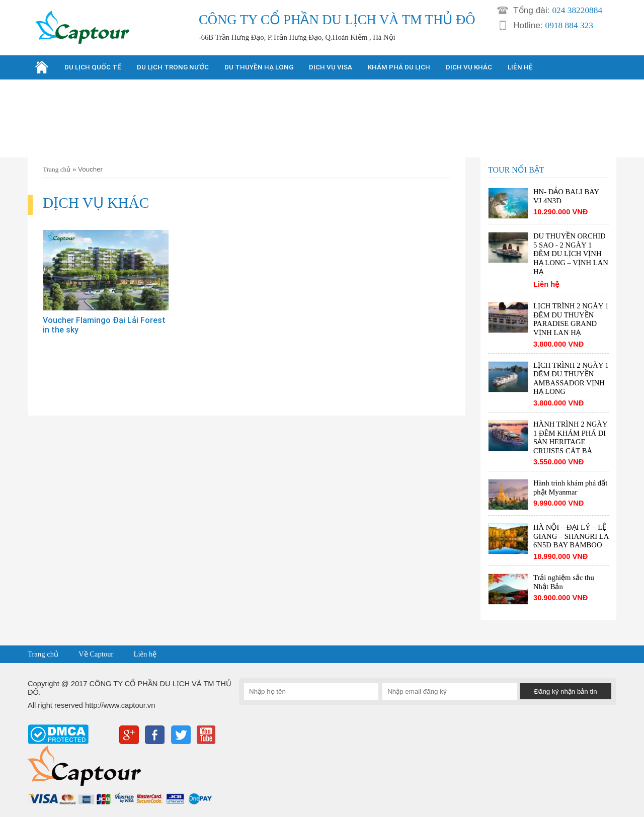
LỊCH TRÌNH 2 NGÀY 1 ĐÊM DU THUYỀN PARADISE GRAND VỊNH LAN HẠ (571, 319)
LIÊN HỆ (520, 67)
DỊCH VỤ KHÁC (469, 67)
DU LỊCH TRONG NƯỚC (173, 67)
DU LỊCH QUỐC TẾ (92, 67)
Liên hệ (144, 654)
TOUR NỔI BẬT (516, 170)
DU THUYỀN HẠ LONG (258, 67)
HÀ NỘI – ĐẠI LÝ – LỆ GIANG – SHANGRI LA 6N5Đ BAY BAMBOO (570, 536)
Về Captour (95, 654)
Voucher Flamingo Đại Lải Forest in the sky (104, 325)
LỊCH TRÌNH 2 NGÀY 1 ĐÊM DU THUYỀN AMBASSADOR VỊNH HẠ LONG (571, 378)
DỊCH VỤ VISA (330, 67)
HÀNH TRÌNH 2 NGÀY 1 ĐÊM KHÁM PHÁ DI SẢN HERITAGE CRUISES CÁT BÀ (570, 437)
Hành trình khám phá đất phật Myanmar (570, 487)
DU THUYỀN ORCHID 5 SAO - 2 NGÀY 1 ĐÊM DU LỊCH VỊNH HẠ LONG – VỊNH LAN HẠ (570, 253)
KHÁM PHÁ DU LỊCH (399, 67)
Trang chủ (56, 169)
